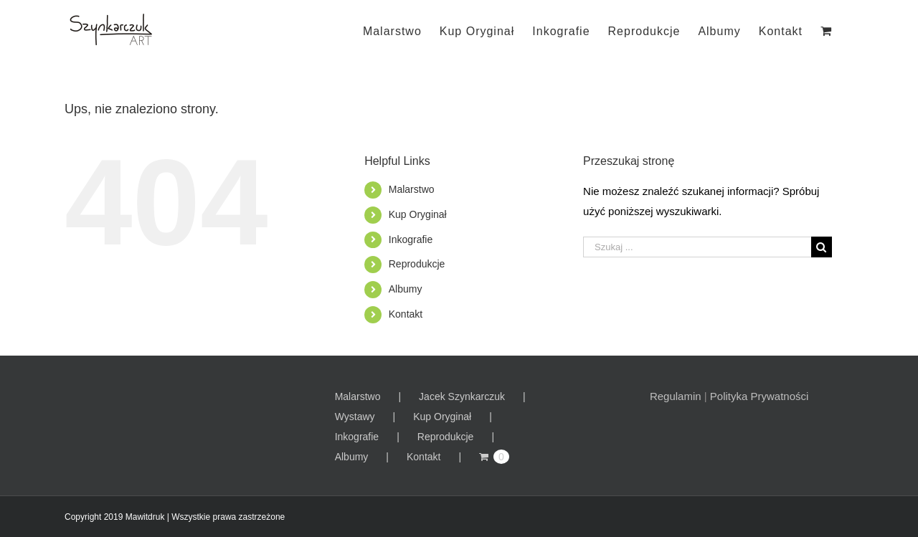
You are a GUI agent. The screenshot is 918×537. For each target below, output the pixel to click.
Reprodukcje (417, 264)
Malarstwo (412, 189)
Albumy (405, 289)
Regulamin (675, 396)
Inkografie (410, 239)
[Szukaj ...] (697, 247)
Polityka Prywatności (759, 396)
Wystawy (355, 416)
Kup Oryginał (418, 214)
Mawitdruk (145, 517)
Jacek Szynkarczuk (462, 396)
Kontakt (405, 314)
